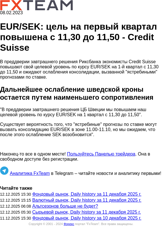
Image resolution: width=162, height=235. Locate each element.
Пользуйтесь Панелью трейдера (101, 154)
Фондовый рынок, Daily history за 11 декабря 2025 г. (86, 194)
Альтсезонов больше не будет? (65, 206)
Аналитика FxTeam (30, 173)
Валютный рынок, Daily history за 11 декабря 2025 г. (86, 200)
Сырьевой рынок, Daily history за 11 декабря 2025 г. (86, 212)
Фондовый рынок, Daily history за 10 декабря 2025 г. (86, 218)
